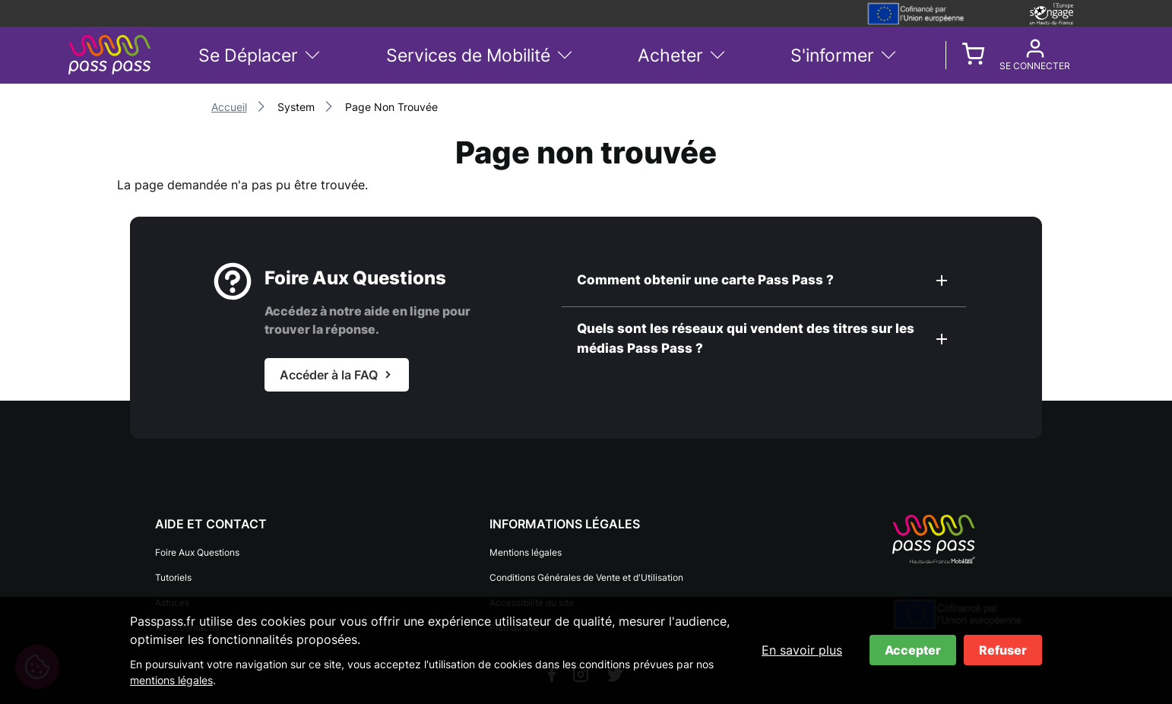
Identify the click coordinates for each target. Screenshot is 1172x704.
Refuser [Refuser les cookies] (1003, 650)
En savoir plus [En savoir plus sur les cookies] (802, 650)
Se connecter (1034, 66)
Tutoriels (173, 571)
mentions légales (171, 680)
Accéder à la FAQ (329, 374)
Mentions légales (525, 551)
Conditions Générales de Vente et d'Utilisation (586, 571)
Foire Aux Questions (197, 551)
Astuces (172, 592)
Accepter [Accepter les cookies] (913, 650)
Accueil (229, 106)
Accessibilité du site (531, 592)
